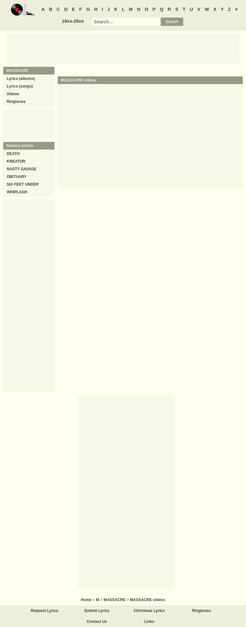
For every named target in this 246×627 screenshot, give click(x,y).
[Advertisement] (123, 48)
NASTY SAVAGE (22, 169)
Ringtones (16, 101)
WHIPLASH (17, 192)
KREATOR (16, 161)
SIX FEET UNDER (22, 184)
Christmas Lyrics (149, 610)
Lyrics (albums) (21, 78)
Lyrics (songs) (20, 86)
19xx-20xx (73, 21)
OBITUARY (17, 176)
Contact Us (97, 621)
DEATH (13, 153)
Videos (13, 94)
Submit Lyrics (97, 610)
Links (149, 621)
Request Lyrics (44, 610)
